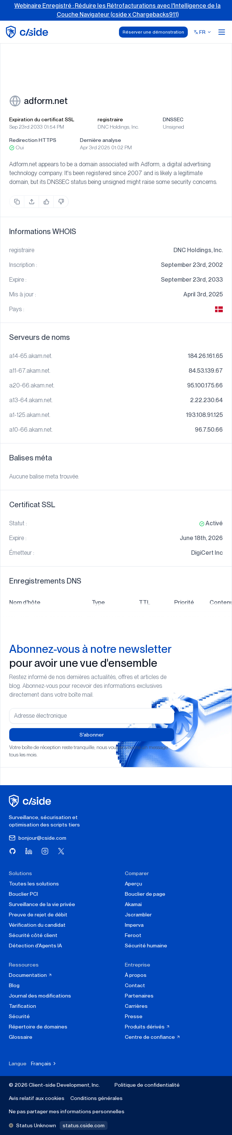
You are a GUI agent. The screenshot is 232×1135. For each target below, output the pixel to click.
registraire (110, 119)
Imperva (134, 925)
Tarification (22, 1006)
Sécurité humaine (146, 945)
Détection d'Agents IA (35, 945)
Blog (14, 985)
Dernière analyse (100, 140)
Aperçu (133, 884)
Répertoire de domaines (38, 1027)
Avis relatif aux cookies (36, 1098)
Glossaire (20, 1037)
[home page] (28, 32)
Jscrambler (138, 915)
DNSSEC (173, 119)
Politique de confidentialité (147, 1085)
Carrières (136, 1006)
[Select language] (202, 32)
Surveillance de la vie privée (42, 904)
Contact (135, 985)
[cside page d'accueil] (31, 801)
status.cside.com (84, 1125)
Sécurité (19, 1016)
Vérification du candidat (37, 925)
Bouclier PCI (23, 894)
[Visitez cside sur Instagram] (45, 851)
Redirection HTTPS (32, 140)
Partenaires (139, 996)
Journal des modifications (40, 996)
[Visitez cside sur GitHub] (12, 851)
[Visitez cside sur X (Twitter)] (61, 851)
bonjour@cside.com (37, 838)
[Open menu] (221, 32)
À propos (136, 975)
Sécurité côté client (33, 935)
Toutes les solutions (34, 884)
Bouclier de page (145, 894)
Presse (134, 1016)
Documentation (30, 975)
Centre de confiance (152, 1037)
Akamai (133, 904)
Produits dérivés (147, 1027)
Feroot (133, 935)
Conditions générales (96, 1098)
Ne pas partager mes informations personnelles (66, 1111)
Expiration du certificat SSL (41, 119)
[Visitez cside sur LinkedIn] (28, 851)
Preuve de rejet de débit (38, 915)
